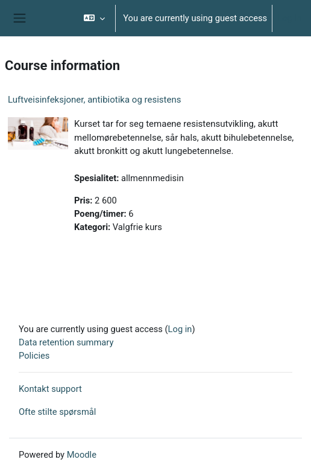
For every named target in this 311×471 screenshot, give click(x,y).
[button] (94, 18)
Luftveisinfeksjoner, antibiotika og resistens (94, 99)
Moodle (81, 454)
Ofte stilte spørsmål (57, 411)
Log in (289, 18)
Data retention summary (66, 342)
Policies (34, 355)
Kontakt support (50, 388)
